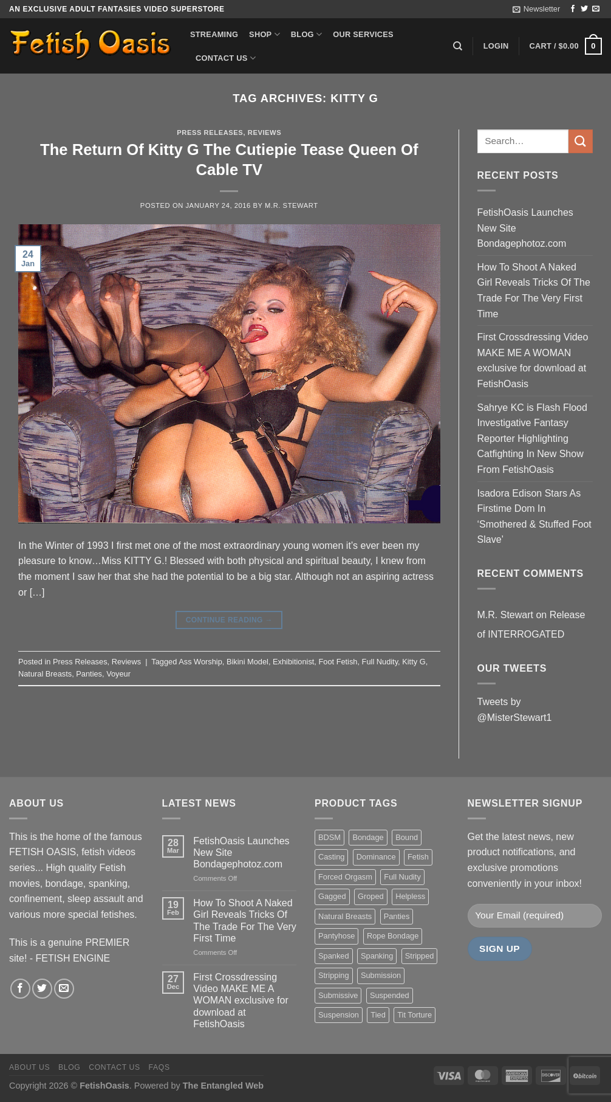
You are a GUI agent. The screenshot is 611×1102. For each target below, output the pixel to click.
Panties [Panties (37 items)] (397, 916)
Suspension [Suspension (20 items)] (338, 1014)
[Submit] (580, 141)
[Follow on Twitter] (584, 9)
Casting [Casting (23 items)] (331, 856)
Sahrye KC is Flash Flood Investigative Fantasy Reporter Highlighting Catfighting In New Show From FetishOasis (532, 438)
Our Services (363, 34)
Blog (306, 34)
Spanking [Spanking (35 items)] (377, 955)
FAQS (159, 1067)
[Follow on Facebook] (572, 9)
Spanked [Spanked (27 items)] (333, 955)
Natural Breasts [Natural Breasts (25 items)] (345, 916)
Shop (264, 34)
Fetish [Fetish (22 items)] (418, 856)
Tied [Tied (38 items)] (377, 1014)
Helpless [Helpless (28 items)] (410, 896)
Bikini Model (247, 661)
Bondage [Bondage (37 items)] (367, 837)
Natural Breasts (45, 673)
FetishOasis (104, 1085)
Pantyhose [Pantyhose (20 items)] (336, 935)
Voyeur (118, 673)
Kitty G (413, 661)
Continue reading (229, 620)
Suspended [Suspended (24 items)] (389, 995)
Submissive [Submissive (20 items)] (338, 995)
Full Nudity (380, 661)
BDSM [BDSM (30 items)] (329, 837)
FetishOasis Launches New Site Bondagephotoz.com (525, 228)
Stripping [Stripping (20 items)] (333, 975)
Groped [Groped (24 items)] (371, 896)
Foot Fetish (337, 661)
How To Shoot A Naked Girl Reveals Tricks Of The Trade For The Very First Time (533, 290)
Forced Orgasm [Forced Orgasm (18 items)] (345, 876)
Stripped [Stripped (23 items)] (419, 955)
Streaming (214, 34)
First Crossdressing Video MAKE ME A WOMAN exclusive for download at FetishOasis (533, 360)
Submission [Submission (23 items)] (381, 975)
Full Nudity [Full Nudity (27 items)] (402, 876)
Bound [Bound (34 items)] (406, 837)
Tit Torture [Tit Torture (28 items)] (414, 1014)
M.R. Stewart (291, 205)
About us (29, 1067)
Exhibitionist (293, 661)
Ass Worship (200, 661)
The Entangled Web (223, 1085)
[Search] (457, 46)
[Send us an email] (595, 9)
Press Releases (210, 132)
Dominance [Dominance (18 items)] (376, 856)
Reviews (265, 132)
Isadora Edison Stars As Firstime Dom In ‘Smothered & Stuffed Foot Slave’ (534, 516)
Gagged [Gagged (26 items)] (332, 896)
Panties (89, 673)
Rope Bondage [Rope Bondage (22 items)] (392, 935)
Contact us (226, 58)
